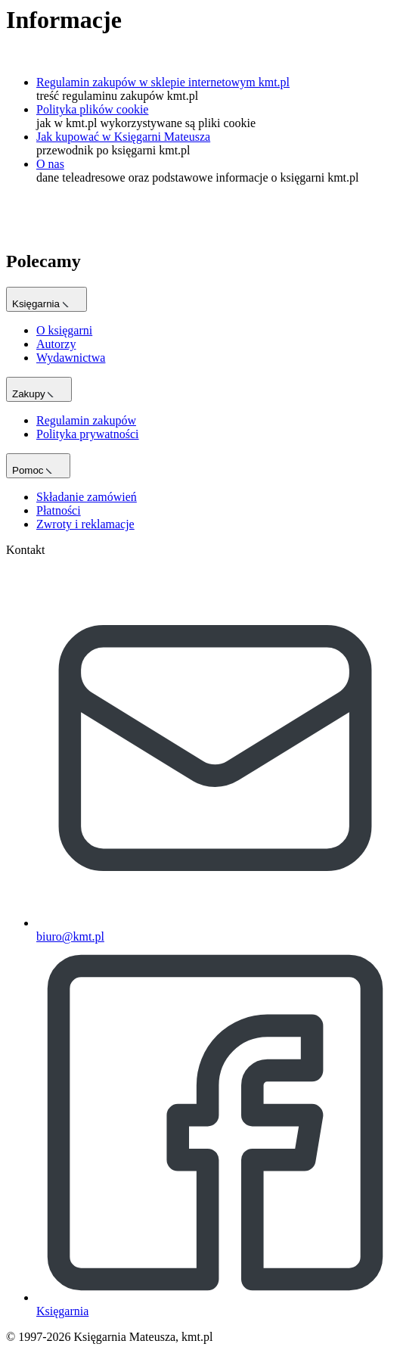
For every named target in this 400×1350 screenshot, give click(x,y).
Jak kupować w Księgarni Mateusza (123, 136)
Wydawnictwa (70, 357)
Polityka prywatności (87, 434)
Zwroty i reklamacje (85, 524)
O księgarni (64, 330)
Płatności (58, 510)
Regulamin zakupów (86, 420)
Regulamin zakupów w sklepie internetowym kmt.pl (163, 82)
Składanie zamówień (86, 496)
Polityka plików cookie (92, 109)
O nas (50, 163)
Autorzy (56, 344)
